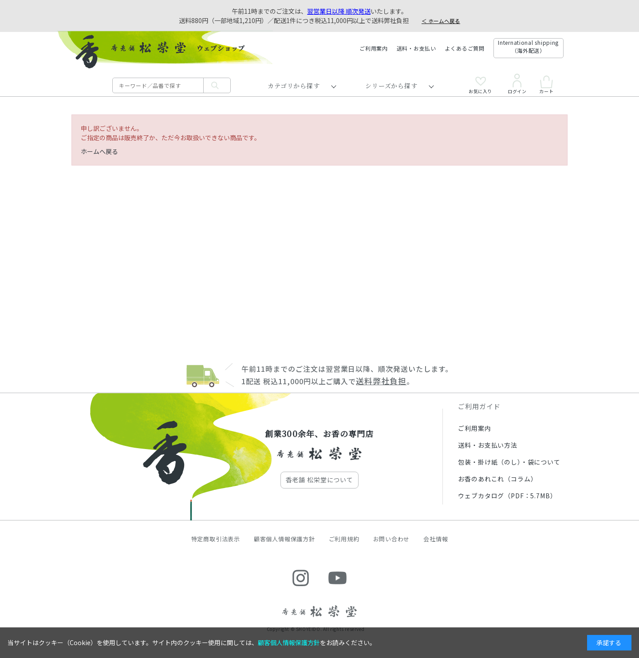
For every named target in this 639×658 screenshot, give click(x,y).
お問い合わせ (391, 539)
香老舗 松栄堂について (319, 479)
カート (546, 84)
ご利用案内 (373, 48)
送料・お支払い (416, 48)
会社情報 (435, 539)
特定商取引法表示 (215, 539)
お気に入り (480, 85)
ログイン (517, 84)
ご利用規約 (344, 539)
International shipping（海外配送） (528, 46)
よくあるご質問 (465, 48)
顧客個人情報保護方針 (284, 539)
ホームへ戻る (99, 151)
